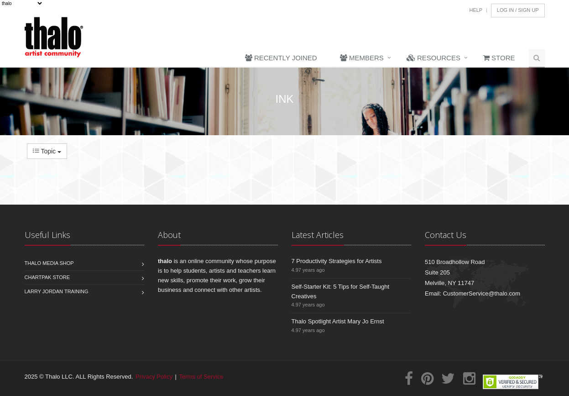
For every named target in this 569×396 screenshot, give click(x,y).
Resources (433, 58)
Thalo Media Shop (49, 263)
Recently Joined (281, 58)
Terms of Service (201, 376)
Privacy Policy (154, 376)
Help (475, 10)
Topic (47, 151)
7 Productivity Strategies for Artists (337, 261)
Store (499, 58)
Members (362, 58)
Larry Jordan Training (57, 291)
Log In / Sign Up (518, 10)
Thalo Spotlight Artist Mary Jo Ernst (338, 321)
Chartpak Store (47, 277)
